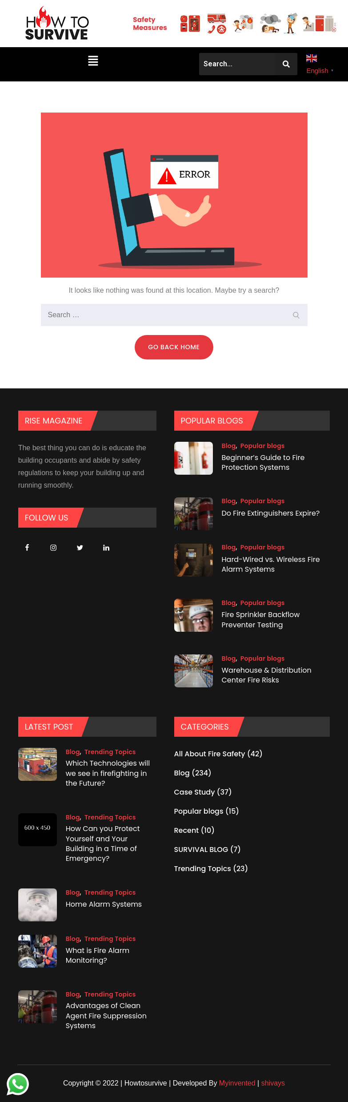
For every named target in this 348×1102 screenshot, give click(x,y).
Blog (229, 445)
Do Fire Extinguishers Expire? (271, 513)
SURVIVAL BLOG (201, 849)
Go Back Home (174, 347)
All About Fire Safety (209, 754)
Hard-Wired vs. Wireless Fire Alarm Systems (271, 564)
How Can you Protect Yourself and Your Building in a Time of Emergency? (103, 844)
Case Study (194, 792)
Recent (186, 830)
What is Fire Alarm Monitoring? (97, 955)
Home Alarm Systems (104, 904)
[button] (93, 60)
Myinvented (237, 1083)
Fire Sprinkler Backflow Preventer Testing (261, 620)
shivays (273, 1083)
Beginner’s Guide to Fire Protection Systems (263, 462)
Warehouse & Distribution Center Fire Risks (267, 675)
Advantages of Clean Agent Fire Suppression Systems (106, 1016)
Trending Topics (110, 751)
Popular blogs (262, 445)
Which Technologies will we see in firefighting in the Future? (108, 774)
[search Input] (174, 315)
